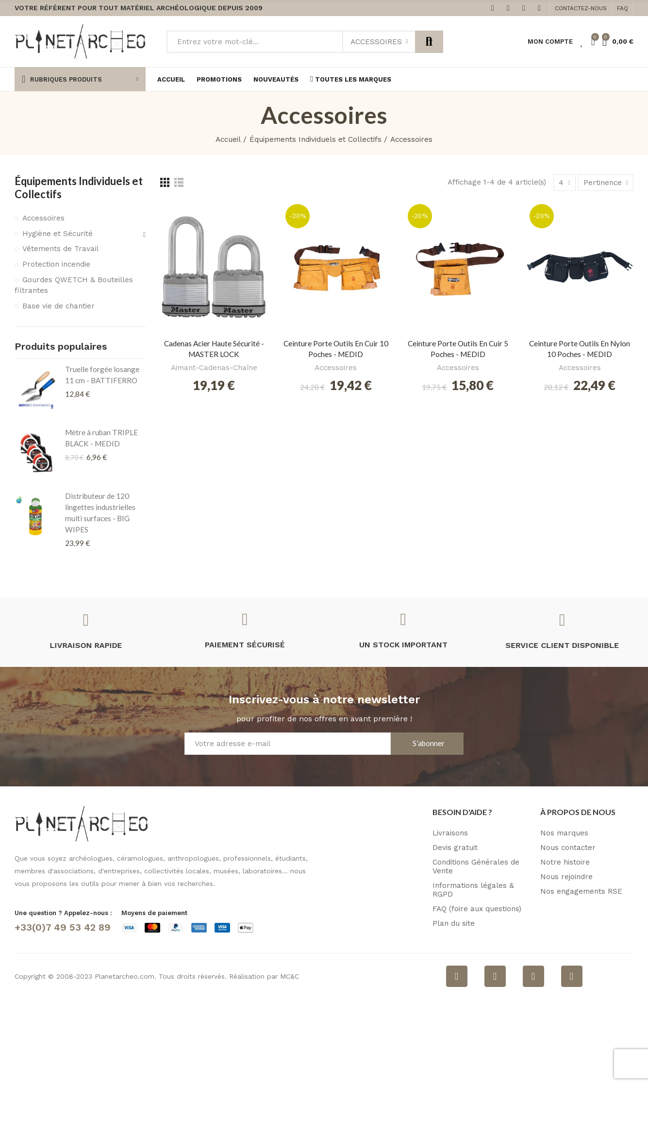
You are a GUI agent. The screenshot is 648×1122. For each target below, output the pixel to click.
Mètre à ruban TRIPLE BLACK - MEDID (101, 438)
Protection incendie (56, 264)
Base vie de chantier (58, 306)
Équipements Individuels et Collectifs (79, 187)
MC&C (289, 976)
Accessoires (376, 41)
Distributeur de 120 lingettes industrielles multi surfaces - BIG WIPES (100, 513)
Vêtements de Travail (60, 248)
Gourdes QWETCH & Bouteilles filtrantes (74, 285)
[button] (580, 8)
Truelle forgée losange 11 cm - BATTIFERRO (102, 375)
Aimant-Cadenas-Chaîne (214, 367)
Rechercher (429, 42)
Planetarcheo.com (124, 976)
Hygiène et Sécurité (57, 233)
